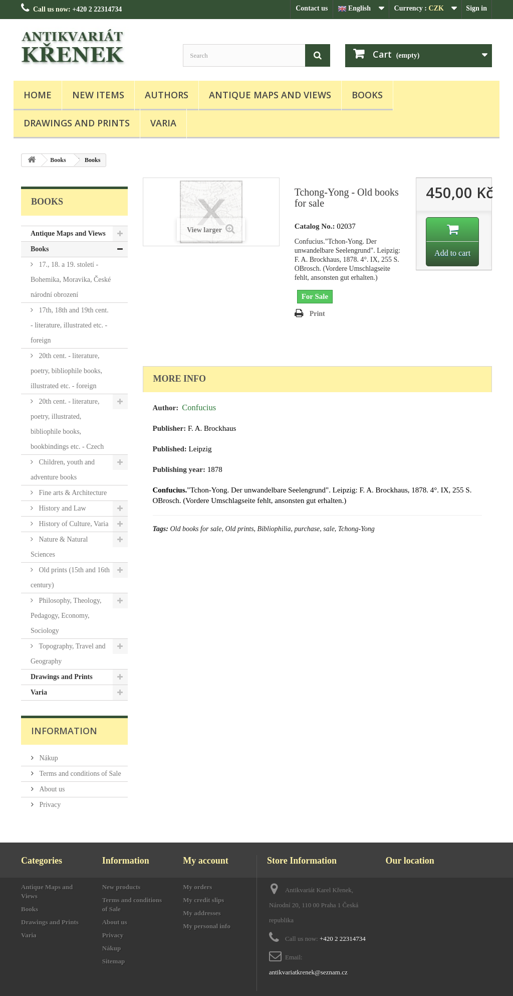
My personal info (206, 926)
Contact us (312, 8)
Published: (170, 449)
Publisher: (169, 428)
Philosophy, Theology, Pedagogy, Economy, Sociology (66, 615)
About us (51, 789)
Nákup (48, 758)
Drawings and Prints (77, 123)
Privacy (49, 804)
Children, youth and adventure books (63, 469)
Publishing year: (179, 469)
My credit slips (203, 900)
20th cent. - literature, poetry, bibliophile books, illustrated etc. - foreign (66, 371)
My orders (197, 887)
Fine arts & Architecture (72, 492)
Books (367, 95)
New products (121, 887)
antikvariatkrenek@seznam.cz (308, 972)
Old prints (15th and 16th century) (70, 577)
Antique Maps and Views (270, 95)
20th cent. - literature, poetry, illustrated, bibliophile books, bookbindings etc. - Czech (67, 424)
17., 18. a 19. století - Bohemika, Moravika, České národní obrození (71, 279)
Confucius (199, 407)
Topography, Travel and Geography (68, 653)
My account (205, 861)
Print (317, 313)
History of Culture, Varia (72, 524)
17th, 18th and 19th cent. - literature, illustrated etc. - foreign (70, 325)
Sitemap (113, 961)
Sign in (476, 8)
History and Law (61, 508)
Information (64, 731)
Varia (163, 123)
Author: (166, 408)
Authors (166, 95)
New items (98, 95)
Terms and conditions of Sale (79, 773)
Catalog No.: (315, 226)
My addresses (201, 913)
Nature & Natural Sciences (59, 547)
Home (38, 95)
